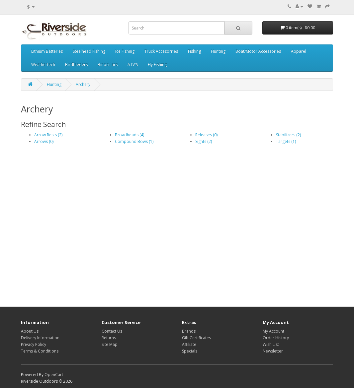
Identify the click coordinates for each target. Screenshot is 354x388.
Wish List (271, 344)
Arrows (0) (43, 141)
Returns (109, 338)
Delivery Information (40, 338)
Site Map (110, 344)
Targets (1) (286, 141)
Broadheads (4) (129, 135)
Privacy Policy (33, 344)
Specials (189, 351)
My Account (273, 331)
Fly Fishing (157, 64)
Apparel (298, 51)
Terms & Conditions (39, 351)
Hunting (218, 51)
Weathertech (43, 64)
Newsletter (273, 351)
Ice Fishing (124, 51)
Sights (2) (203, 141)
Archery (83, 84)
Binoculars (108, 64)
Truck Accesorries (161, 51)
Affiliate (189, 344)
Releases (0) (206, 135)
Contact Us (112, 331)
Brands (189, 331)
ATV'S (133, 64)
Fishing (194, 51)
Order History (276, 338)
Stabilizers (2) (288, 135)
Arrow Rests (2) (48, 135)
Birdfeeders (76, 64)
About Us (30, 331)
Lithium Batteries (47, 51)
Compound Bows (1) (134, 141)
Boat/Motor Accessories (258, 51)
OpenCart (53, 374)
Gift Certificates (196, 338)
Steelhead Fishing (89, 51)
